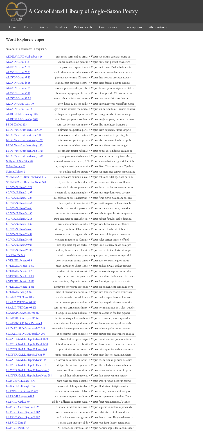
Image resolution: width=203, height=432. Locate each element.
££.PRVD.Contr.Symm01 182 (23, 412)
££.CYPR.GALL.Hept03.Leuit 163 (26, 349)
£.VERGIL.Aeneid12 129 (20, 281)
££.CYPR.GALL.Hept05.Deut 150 (26, 365)
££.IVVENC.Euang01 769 (20, 386)
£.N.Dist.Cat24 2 (15, 255)
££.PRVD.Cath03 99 (18, 402)
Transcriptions (133, 27)
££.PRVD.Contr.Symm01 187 (23, 417)
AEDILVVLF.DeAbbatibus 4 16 (24, 57)
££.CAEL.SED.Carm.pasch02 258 (25, 329)
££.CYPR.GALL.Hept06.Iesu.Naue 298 (29, 376)
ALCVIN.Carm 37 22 (18, 78)
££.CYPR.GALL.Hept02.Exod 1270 (27, 344)
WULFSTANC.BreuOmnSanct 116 (26, 177)
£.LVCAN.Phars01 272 (19, 187)
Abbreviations (157, 27)
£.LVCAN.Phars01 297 (19, 193)
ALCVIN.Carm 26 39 (18, 72)
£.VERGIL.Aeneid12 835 (20, 287)
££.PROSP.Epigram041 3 (20, 396)
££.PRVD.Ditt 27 (16, 423)
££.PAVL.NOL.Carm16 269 (22, 391)
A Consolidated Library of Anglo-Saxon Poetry (72, 11)
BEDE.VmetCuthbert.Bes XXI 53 (25, 135)
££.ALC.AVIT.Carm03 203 (21, 308)
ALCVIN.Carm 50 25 (18, 88)
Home (13, 27)
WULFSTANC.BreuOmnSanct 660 (26, 182)
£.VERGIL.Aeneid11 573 (20, 266)
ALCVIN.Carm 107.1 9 (19, 109)
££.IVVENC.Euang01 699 (20, 381)
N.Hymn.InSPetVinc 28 (19, 161)
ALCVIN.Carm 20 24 (18, 67)
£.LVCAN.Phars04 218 (19, 219)
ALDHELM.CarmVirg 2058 (22, 119)
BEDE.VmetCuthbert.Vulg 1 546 (24, 156)
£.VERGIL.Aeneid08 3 (19, 261)
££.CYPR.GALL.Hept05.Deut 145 (26, 360)
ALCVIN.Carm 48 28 (18, 83)
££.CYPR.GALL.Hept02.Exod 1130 (27, 339)
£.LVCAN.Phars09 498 (19, 234)
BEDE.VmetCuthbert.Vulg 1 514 (24, 151)
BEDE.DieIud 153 (16, 125)
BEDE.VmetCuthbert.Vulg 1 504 (24, 146)
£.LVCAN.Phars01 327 (19, 198)
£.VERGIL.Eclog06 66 (18, 292)
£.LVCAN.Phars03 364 (19, 203)
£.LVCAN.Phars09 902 (19, 245)
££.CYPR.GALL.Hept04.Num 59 (25, 355)
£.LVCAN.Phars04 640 (19, 229)
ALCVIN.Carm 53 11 (18, 93)
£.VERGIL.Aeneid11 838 (20, 276)
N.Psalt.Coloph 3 (15, 172)
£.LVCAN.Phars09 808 (19, 240)
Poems (28, 27)
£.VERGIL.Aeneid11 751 (20, 271)
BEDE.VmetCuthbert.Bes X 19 (24, 130)
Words (43, 27)
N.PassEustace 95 (15, 166)
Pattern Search (83, 27)
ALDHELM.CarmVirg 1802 (22, 114)
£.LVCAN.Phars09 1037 (19, 250)
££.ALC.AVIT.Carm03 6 (20, 297)
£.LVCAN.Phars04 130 (19, 213)
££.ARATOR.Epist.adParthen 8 (24, 323)
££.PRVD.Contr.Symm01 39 (22, 407)
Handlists (61, 27)
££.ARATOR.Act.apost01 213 (22, 313)
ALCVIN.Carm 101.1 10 (20, 104)
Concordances (108, 27)
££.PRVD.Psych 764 (17, 428)
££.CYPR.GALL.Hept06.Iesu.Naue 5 (27, 370)
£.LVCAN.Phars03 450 (19, 208)
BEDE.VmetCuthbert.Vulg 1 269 (24, 140)
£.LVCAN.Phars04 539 (19, 224)
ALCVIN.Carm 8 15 (17, 62)
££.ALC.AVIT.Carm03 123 (21, 302)
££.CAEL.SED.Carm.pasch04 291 (25, 334)
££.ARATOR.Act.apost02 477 (22, 318)
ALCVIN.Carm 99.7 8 (18, 98)
